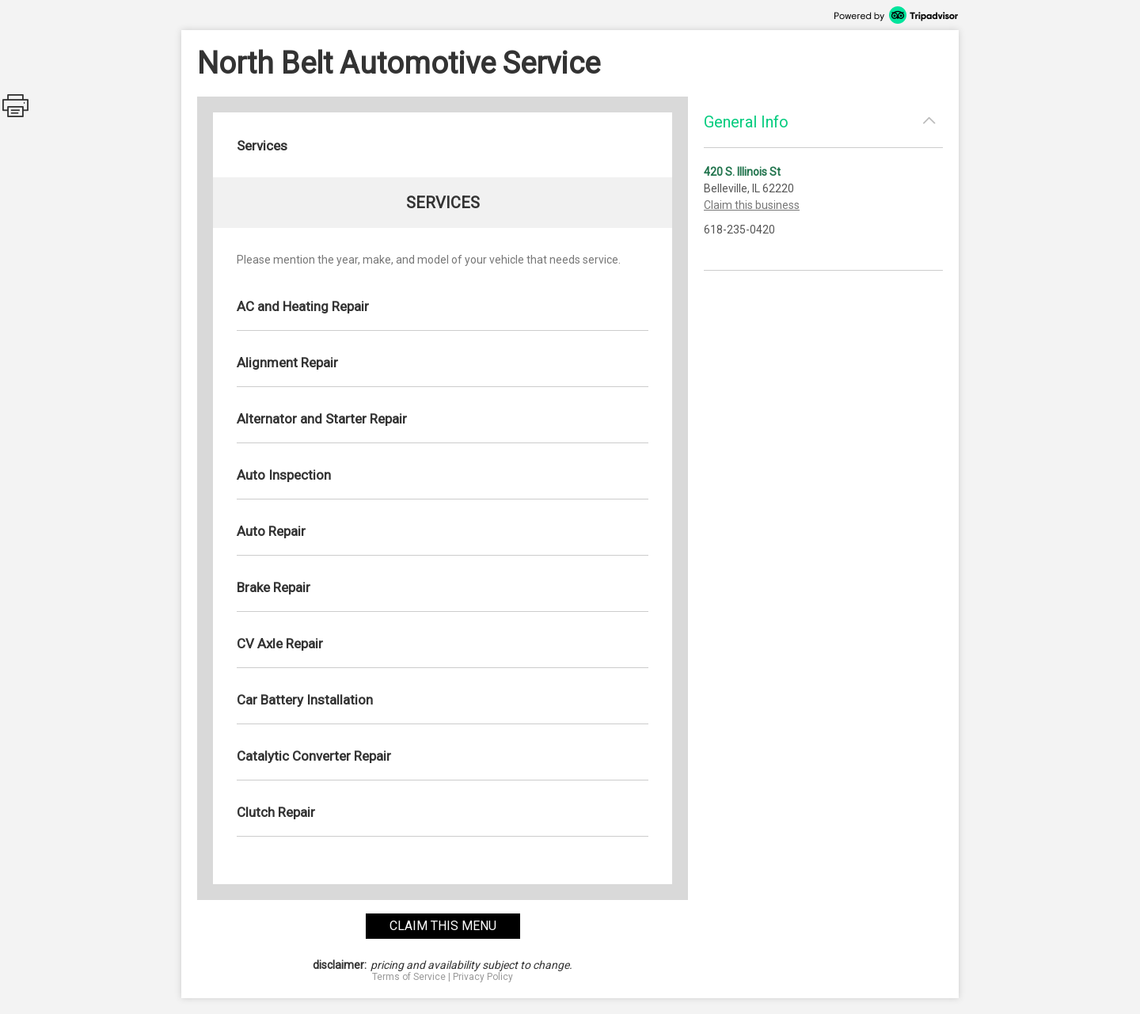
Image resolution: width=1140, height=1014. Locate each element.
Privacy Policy (483, 976)
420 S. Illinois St (742, 171)
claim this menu (443, 925)
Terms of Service (409, 976)
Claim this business (752, 205)
